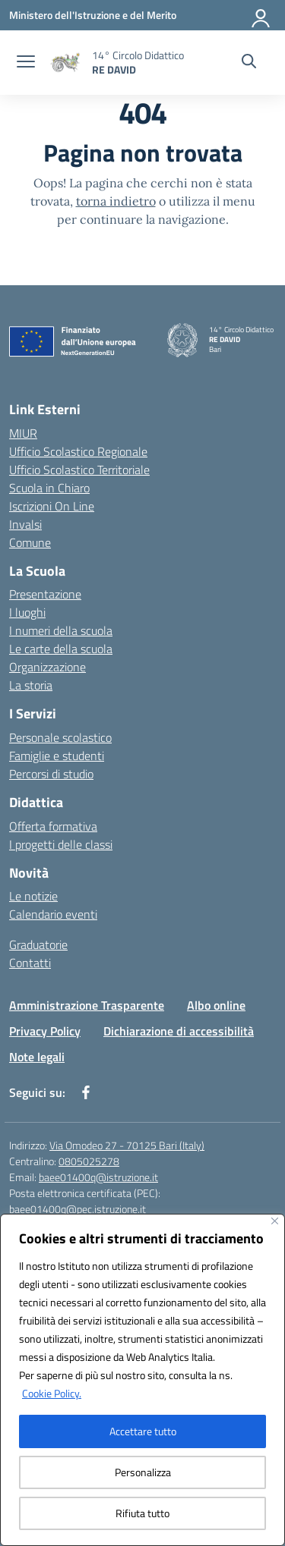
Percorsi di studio (51, 774)
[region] (142, 1380)
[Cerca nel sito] (249, 63)
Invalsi (25, 524)
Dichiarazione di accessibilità (178, 1031)
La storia (30, 685)
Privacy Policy (45, 1031)
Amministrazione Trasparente (86, 1005)
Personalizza (143, 1472)
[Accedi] (261, 15)
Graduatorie (38, 944)
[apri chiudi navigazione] (26, 63)
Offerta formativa (53, 826)
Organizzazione (47, 667)
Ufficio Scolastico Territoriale (79, 469)
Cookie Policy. (51, 1393)
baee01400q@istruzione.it (98, 1177)
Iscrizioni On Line (51, 506)
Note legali (37, 1057)
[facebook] (85, 1092)
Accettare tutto (142, 1431)
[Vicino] (274, 1221)
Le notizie (33, 896)
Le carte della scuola (60, 648)
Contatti (30, 963)
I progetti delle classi (60, 844)
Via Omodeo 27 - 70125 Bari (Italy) (126, 1145)
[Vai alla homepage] (138, 62)
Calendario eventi (53, 914)
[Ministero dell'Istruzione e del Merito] (92, 15)
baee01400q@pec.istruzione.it (77, 1209)
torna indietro (116, 201)
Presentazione (45, 594)
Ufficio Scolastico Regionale (78, 451)
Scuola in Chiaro (49, 488)
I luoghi (27, 612)
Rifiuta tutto (142, 1513)
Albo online (216, 1005)
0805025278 (89, 1161)
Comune (30, 542)
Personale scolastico (60, 737)
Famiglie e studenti (56, 755)
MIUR (23, 433)
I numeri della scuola (60, 630)
